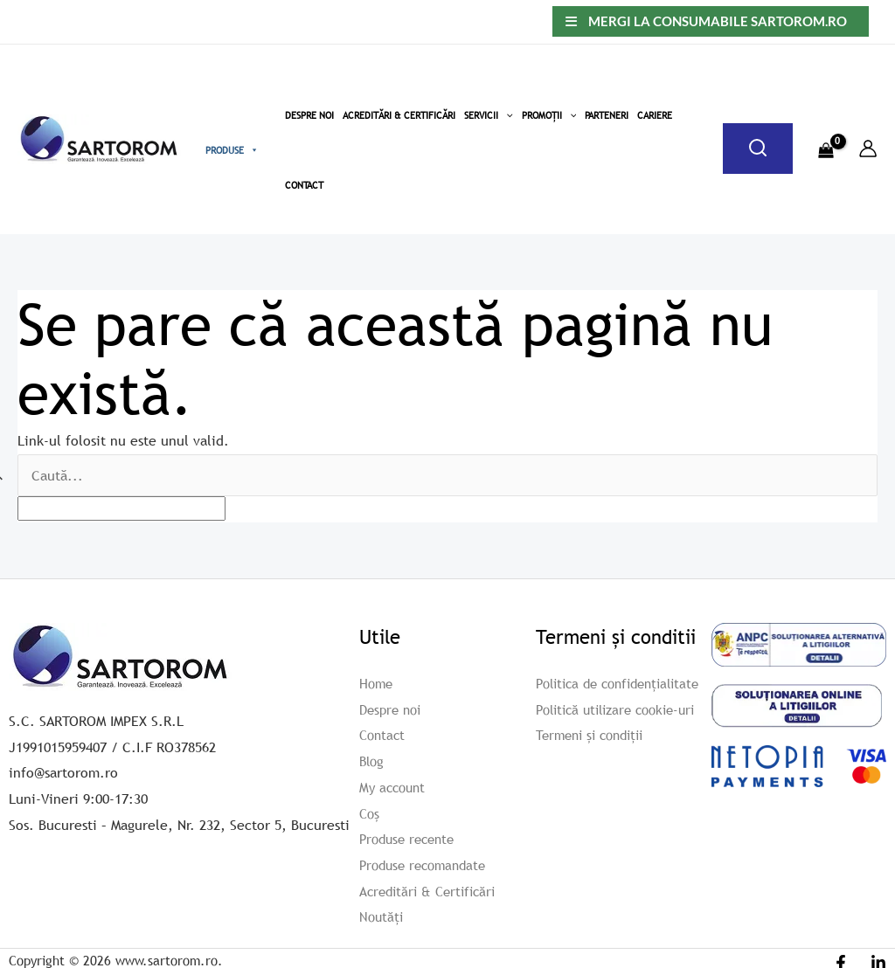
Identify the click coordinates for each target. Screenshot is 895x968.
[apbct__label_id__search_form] (121, 508)
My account (394, 787)
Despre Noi (309, 115)
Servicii (488, 115)
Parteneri (606, 115)
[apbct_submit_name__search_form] (858, 471)
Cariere (654, 115)
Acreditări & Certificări (399, 115)
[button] (505, 115)
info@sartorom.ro (63, 772)
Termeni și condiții (595, 761)
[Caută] (758, 148)
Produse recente (410, 838)
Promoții (549, 115)
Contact (304, 185)
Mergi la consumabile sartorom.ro (717, 21)
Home (377, 683)
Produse (232, 150)
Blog (372, 761)
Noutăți (382, 916)
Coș (370, 812)
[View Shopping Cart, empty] (825, 139)
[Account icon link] (868, 148)
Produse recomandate (427, 865)
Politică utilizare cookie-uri (623, 734)
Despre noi (393, 708)
